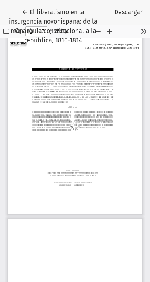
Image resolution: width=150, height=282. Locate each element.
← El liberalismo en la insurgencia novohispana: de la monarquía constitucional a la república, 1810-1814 (57, 25)
